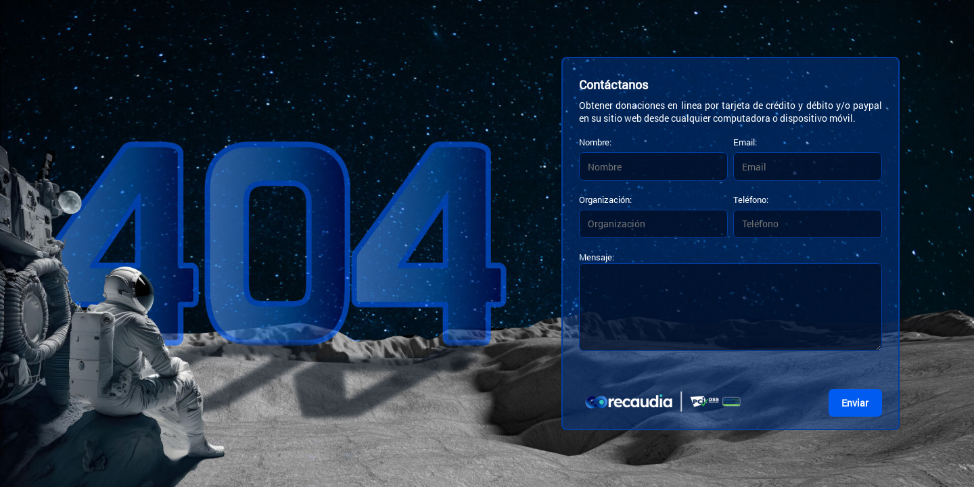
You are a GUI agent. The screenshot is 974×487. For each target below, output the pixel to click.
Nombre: (595, 142)
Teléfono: (750, 199)
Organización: (605, 199)
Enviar (854, 402)
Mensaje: (596, 257)
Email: (745, 142)
